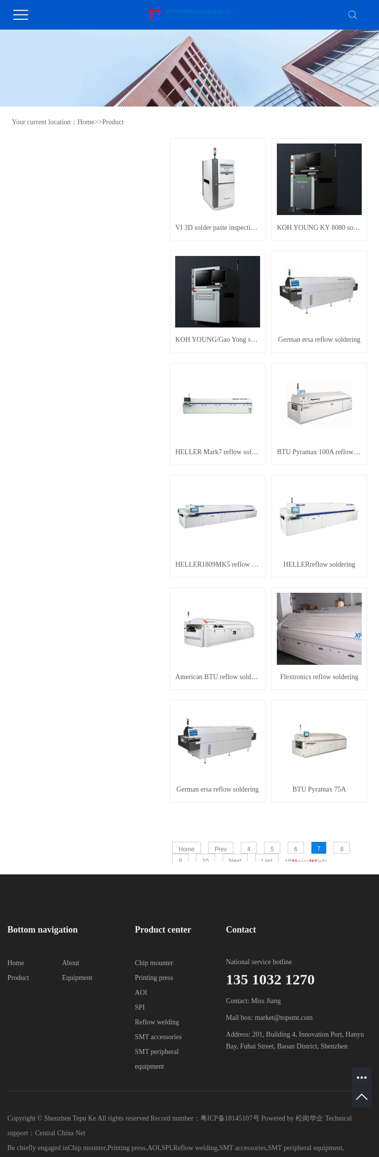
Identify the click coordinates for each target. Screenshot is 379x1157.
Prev (221, 849)
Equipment (77, 977)
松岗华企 (310, 1118)
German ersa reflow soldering (319, 339)
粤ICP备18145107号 (230, 1118)
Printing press (154, 977)
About (70, 963)
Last (267, 861)
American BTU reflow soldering (217, 677)
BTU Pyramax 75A (319, 789)
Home (85, 122)
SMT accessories (158, 1037)
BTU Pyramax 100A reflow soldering (319, 452)
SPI (140, 1007)
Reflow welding (157, 1022)
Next (235, 861)
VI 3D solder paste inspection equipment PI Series (217, 227)
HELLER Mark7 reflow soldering (217, 452)
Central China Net (60, 1133)
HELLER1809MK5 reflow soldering (217, 564)
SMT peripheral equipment (305, 1148)
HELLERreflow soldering (319, 564)
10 (205, 861)
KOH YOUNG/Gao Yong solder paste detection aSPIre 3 (217, 339)
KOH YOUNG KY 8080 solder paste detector (319, 227)
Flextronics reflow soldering (319, 677)
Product (113, 122)
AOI (141, 992)
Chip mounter (154, 963)
